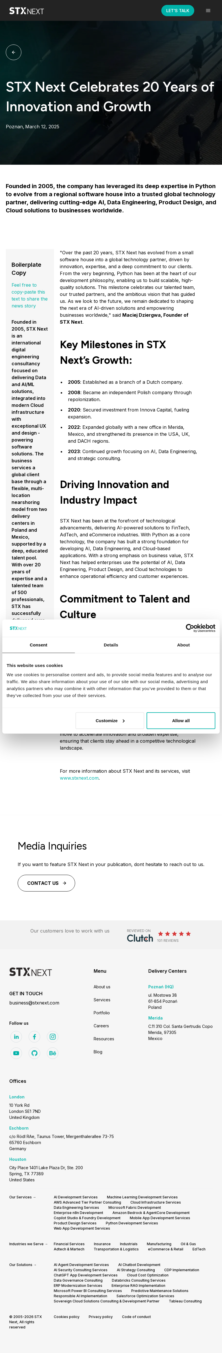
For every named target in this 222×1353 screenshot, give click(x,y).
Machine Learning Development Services (142, 1197)
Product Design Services (75, 1223)
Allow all (181, 720)
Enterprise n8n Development (78, 1213)
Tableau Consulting (185, 1301)
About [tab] (183, 644)
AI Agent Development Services (81, 1265)
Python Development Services (132, 1223)
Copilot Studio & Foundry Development (87, 1218)
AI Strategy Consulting (136, 1270)
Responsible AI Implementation (80, 1296)
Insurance (102, 1244)
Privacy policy (101, 1317)
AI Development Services (76, 1197)
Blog (98, 1051)
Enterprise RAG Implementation (138, 1285)
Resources (104, 1038)
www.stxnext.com (79, 778)
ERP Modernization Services (78, 1285)
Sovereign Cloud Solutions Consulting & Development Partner (107, 1301)
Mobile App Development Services (160, 1218)
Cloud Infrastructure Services (155, 1202)
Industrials (129, 1244)
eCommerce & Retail (165, 1249)
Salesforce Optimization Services (145, 1296)
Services (102, 999)
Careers (101, 1025)
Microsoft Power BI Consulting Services (88, 1291)
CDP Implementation (181, 1270)
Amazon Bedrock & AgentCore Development (151, 1213)
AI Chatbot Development (139, 1265)
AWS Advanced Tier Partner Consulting (87, 1202)
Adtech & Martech (69, 1249)
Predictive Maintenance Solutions (159, 1291)
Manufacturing (159, 1244)
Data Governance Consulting (78, 1280)
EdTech (199, 1249)
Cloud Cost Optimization (148, 1275)
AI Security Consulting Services (81, 1270)
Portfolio (102, 1012)
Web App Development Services (82, 1228)
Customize (110, 720)
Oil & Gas (188, 1244)
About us (102, 986)
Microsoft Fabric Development (134, 1207)
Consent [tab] (38, 644)
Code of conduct (136, 1317)
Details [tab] (111, 644)
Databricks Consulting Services (139, 1280)
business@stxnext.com (34, 1003)
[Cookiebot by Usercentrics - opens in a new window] (190, 628)
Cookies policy (66, 1317)
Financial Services (69, 1244)
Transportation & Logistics (116, 1249)
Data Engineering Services (76, 1207)
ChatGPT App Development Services (86, 1275)
